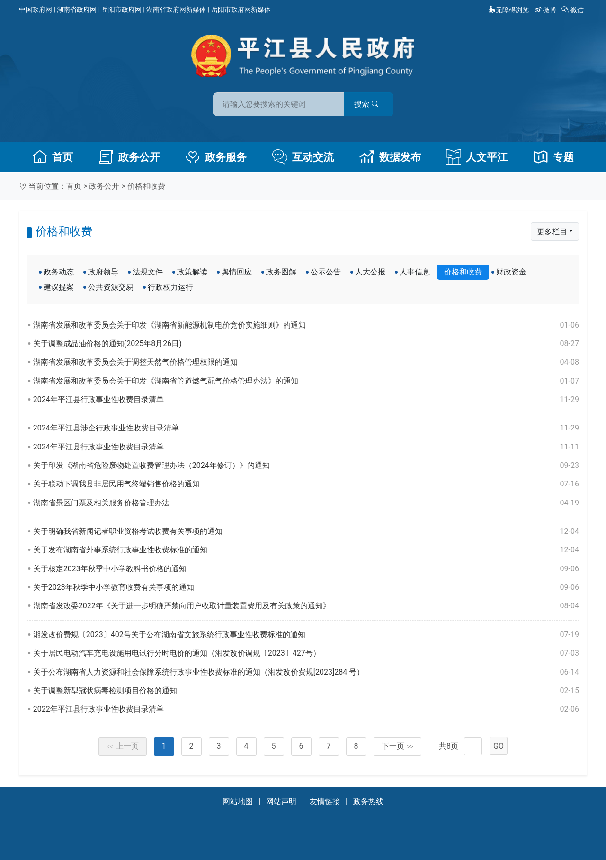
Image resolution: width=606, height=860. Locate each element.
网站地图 (238, 801)
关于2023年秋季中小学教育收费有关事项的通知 (306, 587)
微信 (573, 10)
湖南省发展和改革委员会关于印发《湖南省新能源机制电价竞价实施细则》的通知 (306, 325)
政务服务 (216, 157)
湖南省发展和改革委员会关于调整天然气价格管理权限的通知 (306, 362)
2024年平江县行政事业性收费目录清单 (306, 399)
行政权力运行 (170, 287)
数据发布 (390, 157)
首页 (52, 157)
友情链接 (325, 801)
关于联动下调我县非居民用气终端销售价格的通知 (306, 484)
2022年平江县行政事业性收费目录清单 (306, 709)
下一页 (398, 745)
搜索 (370, 103)
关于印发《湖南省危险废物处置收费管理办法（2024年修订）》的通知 (306, 465)
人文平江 (477, 157)
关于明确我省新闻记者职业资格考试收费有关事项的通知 (306, 531)
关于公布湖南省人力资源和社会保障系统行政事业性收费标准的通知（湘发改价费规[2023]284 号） (306, 672)
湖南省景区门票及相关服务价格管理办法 (306, 503)
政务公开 (129, 157)
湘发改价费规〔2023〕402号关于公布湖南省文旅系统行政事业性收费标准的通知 (306, 634)
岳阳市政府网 (122, 9)
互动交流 (303, 157)
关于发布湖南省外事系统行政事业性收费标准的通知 (306, 550)
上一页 (123, 745)
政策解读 (192, 271)
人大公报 (370, 271)
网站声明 (281, 801)
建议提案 (59, 287)
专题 (553, 157)
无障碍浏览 (508, 10)
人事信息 (415, 271)
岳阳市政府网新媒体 (241, 9)
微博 (546, 10)
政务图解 (281, 271)
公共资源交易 (111, 287)
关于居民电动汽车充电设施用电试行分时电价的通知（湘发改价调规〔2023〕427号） (306, 653)
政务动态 (59, 271)
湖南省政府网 (77, 9)
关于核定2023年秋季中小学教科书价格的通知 (306, 569)
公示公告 (326, 271)
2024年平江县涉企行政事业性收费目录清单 (306, 428)
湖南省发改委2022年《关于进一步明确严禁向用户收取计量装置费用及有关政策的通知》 (306, 606)
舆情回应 (237, 271)
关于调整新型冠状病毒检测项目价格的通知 (306, 690)
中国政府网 (35, 9)
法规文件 (148, 271)
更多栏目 (552, 231)
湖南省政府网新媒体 (176, 9)
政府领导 (103, 271)
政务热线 (368, 801)
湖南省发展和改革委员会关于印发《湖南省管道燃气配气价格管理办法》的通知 (306, 381)
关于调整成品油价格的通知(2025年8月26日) (306, 343)
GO (498, 745)
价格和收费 (146, 186)
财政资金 (511, 271)
